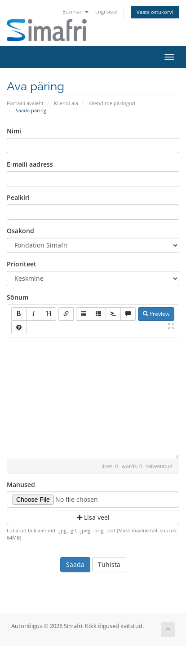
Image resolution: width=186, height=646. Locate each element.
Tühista (109, 564)
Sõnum (17, 297)
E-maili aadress (30, 164)
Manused (21, 484)
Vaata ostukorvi (155, 12)
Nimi (14, 131)
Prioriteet (21, 264)
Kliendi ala (66, 103)
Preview (156, 314)
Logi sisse (106, 11)
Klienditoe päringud (112, 103)
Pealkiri (18, 197)
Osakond (20, 230)
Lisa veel (93, 517)
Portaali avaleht (25, 103)
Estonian (75, 11)
